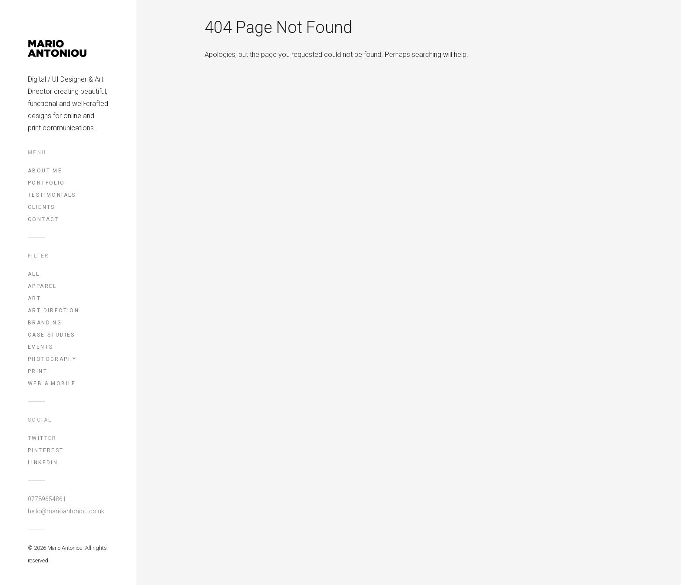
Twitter (42, 438)
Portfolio (46, 183)
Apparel (42, 286)
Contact (43, 219)
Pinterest (46, 450)
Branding (45, 323)
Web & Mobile (52, 383)
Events (40, 347)
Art (34, 298)
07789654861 (47, 499)
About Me (45, 171)
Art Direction (53, 310)
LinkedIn (43, 462)
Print (37, 371)
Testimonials (52, 195)
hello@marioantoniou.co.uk (66, 511)
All (34, 274)
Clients (41, 207)
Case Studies (51, 335)
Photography (52, 359)
